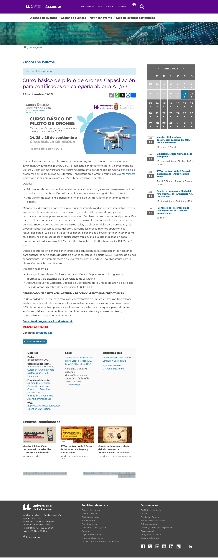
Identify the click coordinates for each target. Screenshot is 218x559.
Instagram (158, 547)
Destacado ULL (35, 374)
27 (150, 124)
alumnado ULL (35, 384)
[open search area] (161, 7)
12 (191, 94)
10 (178, 94)
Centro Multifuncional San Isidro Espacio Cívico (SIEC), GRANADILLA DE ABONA (79, 362)
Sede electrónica (90, 522)
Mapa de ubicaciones (92, 539)
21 (157, 114)
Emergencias (31, 539)
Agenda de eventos (43, 18)
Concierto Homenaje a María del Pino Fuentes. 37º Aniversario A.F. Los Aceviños (113, 451)
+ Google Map (72, 386)
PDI (117, 6)
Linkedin (172, 547)
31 (157, 85)
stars (45, 549)
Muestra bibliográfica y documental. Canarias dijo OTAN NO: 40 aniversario (37, 451)
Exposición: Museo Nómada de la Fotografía (174, 156)
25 (184, 114)
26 (191, 114)
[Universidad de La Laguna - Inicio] (39, 6)
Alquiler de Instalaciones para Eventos (100, 543)
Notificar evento (101, 18)
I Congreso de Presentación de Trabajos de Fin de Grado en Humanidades (173, 212)
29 (164, 124)
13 (150, 104)
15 (164, 104)
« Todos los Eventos (39, 63)
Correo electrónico (91, 511)
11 (184, 94)
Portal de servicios (90, 518)
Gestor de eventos (73, 18)
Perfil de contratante (151, 511)
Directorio (86, 532)
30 (150, 85)
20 (150, 114)
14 (157, 104)
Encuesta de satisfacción (153, 522)
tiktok (179, 547)
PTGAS (126, 6)
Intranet (138, 6)
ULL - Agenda (37, 48)
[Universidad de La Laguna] (65, 6)
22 (164, 114)
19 (191, 104)
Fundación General (150, 518)
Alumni (144, 515)
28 (157, 124)
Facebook (144, 547)
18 (184, 104)
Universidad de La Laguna (37, 509)
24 (178, 114)
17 (178, 104)
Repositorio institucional (93, 536)
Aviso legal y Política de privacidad (157, 529)
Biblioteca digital (90, 525)
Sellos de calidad (149, 525)
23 (171, 114)
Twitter (151, 547)
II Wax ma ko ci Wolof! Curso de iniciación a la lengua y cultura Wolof (76, 451)
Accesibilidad (147, 532)
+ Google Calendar (34, 343)
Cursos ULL (33, 391)
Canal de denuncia (150, 539)
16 (171, 104)
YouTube (165, 547)
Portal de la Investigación (94, 529)
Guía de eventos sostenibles (135, 18)
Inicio (25, 47)
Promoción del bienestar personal (44, 474)
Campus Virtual (89, 515)
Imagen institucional (151, 536)
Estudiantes (104, 6)
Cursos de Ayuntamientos (40, 371)
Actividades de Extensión (40, 368)
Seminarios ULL (43, 400)
